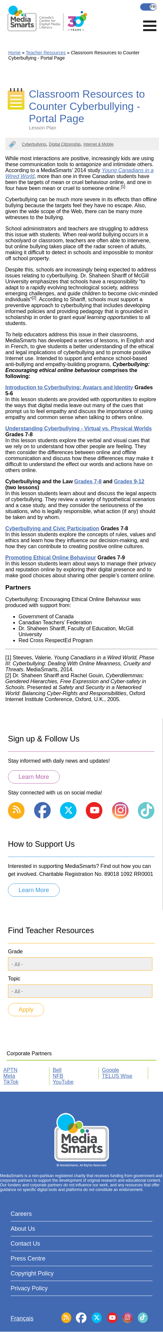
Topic (14, 978)
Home (14, 52)
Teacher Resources (46, 52)
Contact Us (25, 1243)
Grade (15, 951)
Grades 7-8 (88, 481)
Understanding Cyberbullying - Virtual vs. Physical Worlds (78, 428)
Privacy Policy (29, 1288)
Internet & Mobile (98, 144)
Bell (57, 1070)
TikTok (11, 1082)
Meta (9, 1076)
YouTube (63, 1082)
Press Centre (28, 1258)
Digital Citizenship (65, 144)
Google (110, 1070)
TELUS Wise (117, 1076)
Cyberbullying (34, 144)
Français (148, 7)
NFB (58, 1076)
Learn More (34, 777)
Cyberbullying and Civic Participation (52, 528)
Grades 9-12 (129, 481)
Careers (21, 1214)
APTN (10, 1070)
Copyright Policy (32, 1273)
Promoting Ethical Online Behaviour (50, 557)
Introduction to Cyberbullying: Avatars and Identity (69, 387)
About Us (23, 1228)
